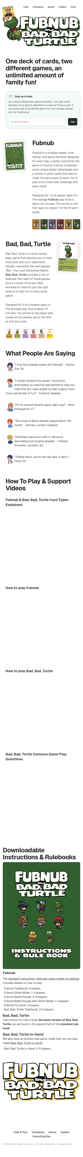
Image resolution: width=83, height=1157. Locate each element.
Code (25, 7)
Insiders (62, 7)
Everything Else (41, 1136)
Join (72, 121)
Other (73, 7)
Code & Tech (20, 1132)
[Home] (8, 11)
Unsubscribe (64, 1144)
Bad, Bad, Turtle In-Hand (26, 1043)
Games (51, 7)
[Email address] (36, 121)
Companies (38, 7)
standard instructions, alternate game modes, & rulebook (44, 979)
